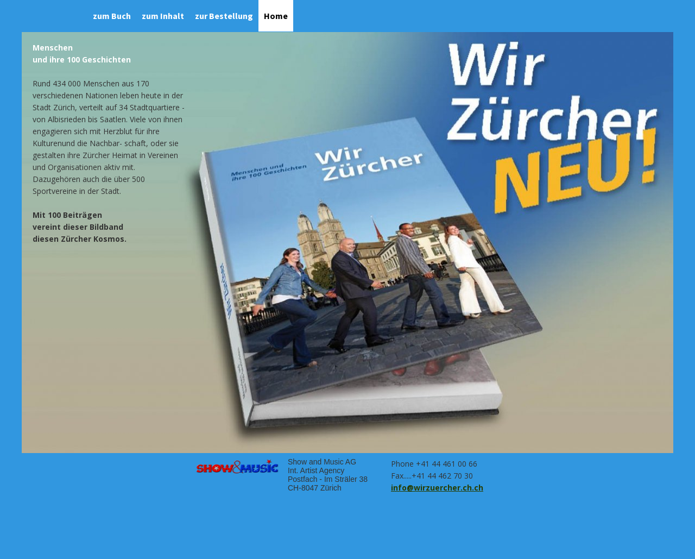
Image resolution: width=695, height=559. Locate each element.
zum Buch (112, 15)
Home (276, 15)
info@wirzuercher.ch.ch (437, 487)
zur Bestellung (224, 15)
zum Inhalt (163, 15)
